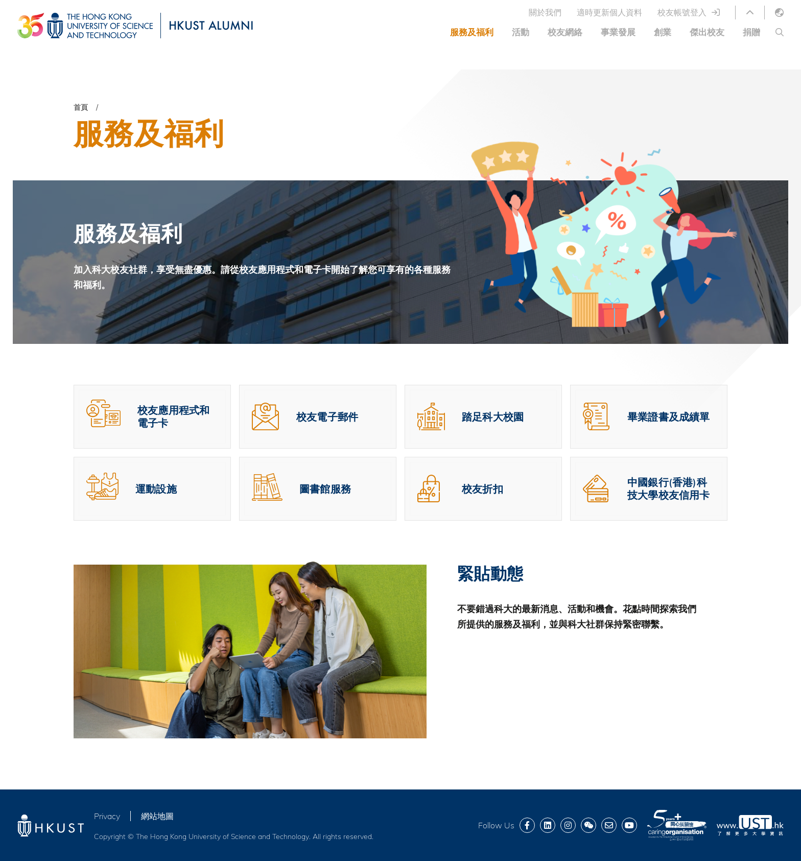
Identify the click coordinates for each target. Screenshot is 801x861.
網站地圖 (157, 816)
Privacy (107, 816)
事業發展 (618, 32)
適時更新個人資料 (609, 12)
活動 (520, 32)
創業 (662, 32)
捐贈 (751, 32)
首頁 (81, 107)
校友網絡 (565, 32)
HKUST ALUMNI (211, 25)
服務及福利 (471, 32)
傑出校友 (707, 32)
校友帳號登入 (681, 12)
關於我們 (545, 12)
